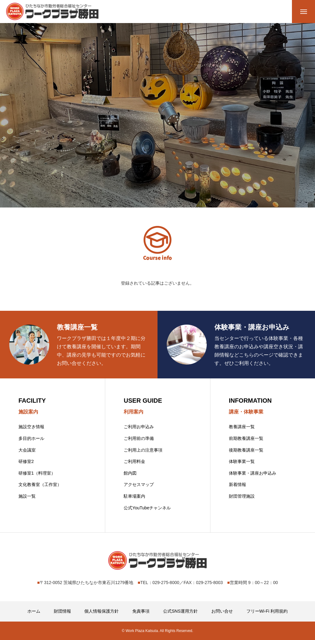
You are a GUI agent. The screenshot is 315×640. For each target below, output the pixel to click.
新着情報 (237, 484)
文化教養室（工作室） (40, 484)
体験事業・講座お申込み (252, 473)
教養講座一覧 (242, 426)
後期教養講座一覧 (246, 450)
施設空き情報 (31, 426)
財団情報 (62, 611)
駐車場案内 (134, 496)
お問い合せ (222, 611)
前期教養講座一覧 (246, 438)
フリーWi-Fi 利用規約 (267, 611)
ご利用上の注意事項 (143, 450)
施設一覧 (27, 496)
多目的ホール (31, 438)
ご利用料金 (134, 461)
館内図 (130, 473)
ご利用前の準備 (139, 438)
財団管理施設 (242, 496)
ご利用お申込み (139, 426)
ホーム (33, 611)
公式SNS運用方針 (180, 611)
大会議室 (27, 450)
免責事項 (141, 611)
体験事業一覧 (242, 461)
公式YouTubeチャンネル (147, 507)
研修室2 (26, 461)
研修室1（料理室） (36, 473)
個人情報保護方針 (101, 611)
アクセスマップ (139, 484)
